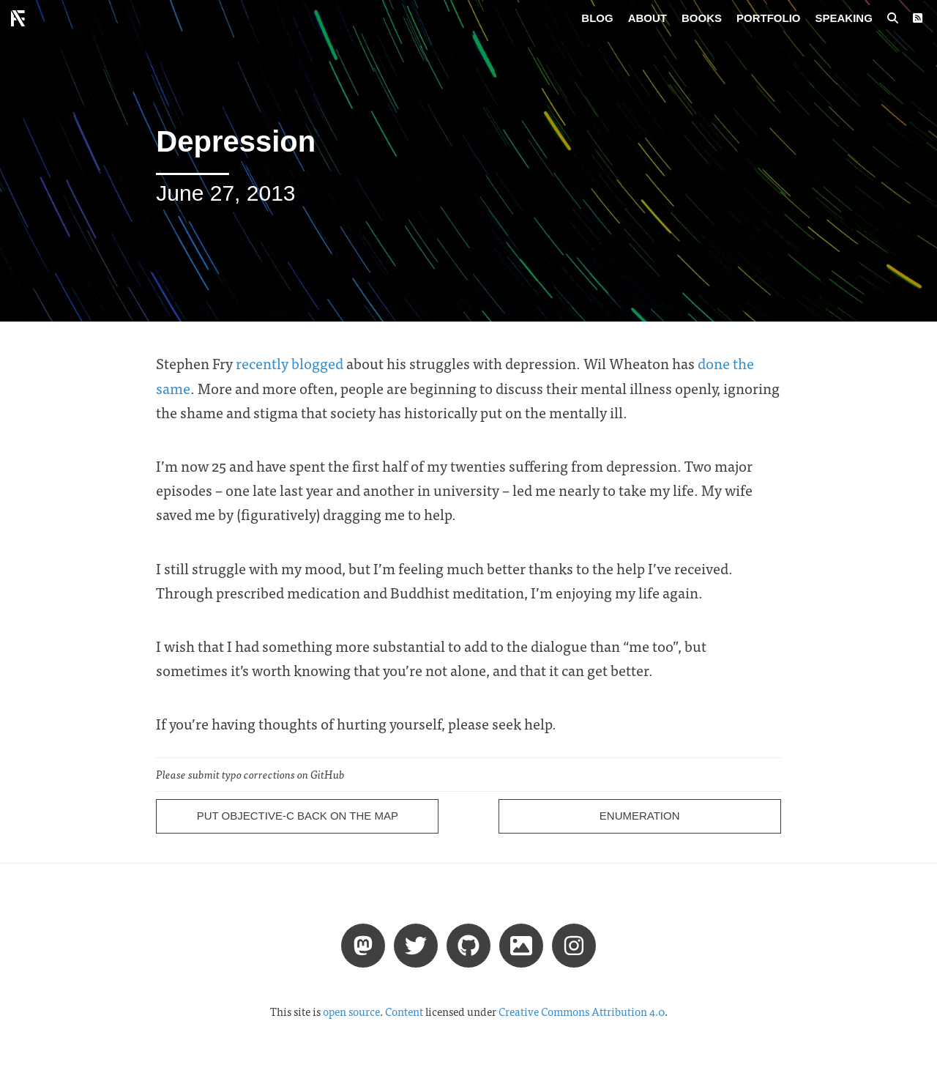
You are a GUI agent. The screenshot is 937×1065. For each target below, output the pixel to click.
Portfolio (768, 18)
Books (702, 18)
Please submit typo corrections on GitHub (250, 774)
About (647, 18)
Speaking (844, 18)
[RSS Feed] (918, 18)
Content (404, 1011)
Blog (597, 18)
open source (351, 1011)
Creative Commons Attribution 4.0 (582, 1011)
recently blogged (289, 363)
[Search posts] (893, 18)
